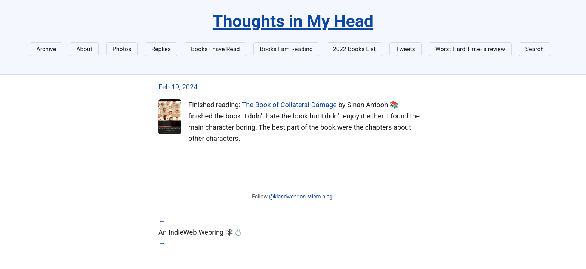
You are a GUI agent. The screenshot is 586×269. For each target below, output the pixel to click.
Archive (46, 49)
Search (534, 49)
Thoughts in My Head (293, 21)
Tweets (405, 49)
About (84, 49)
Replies (161, 49)
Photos (122, 49)
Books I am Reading (286, 49)
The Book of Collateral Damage (289, 105)
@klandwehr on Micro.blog (301, 197)
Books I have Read (215, 49)
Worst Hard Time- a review (470, 49)
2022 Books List (354, 49)
